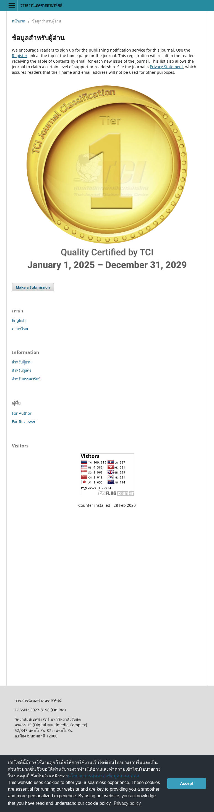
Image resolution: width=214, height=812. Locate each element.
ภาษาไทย (20, 328)
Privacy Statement (166, 66)
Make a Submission (33, 287)
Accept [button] (186, 783)
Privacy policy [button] (127, 803)
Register (19, 55)
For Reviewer (24, 421)
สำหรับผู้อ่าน (22, 362)
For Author (22, 413)
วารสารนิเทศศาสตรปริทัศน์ (41, 5)
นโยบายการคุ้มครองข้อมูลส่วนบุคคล (103, 775)
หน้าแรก (18, 21)
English (19, 320)
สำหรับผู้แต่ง (21, 370)
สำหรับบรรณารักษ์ (26, 378)
